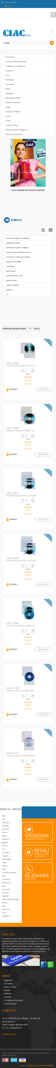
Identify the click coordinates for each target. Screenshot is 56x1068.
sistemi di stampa (12, 125)
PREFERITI (11, 389)
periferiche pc (11, 271)
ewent (4, 835)
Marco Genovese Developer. (41, 1065)
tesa (4, 906)
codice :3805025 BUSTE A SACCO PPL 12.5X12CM (21, 494)
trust (4, 912)
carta (7, 75)
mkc (4, 876)
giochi (8, 89)
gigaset (5, 842)
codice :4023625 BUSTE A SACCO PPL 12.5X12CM (21, 559)
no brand (6, 879)
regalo (8, 107)
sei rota (5, 892)
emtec (4, 832)
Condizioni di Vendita (13, 1000)
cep (3, 819)
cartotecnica (10, 80)
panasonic (6, 882)
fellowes (5, 839)
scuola (8, 116)
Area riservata (10, 1003)
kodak (4, 866)
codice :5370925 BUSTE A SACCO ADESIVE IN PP (20, 689)
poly (4, 886)
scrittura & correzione (13, 111)
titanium (5, 909)
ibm (3, 849)
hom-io (5, 845)
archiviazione (10, 57)
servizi (8, 120)
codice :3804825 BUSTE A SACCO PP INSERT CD (20, 429)
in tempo (6, 852)
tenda (4, 902)
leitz (4, 869)
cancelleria (9, 70)
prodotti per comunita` (13, 102)
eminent (5, 829)
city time (5, 822)
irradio (5, 856)
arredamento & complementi (15, 66)
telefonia (9, 290)
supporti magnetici (12, 285)
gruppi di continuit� (13, 262)
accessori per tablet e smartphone (18, 238)
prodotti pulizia (11, 280)
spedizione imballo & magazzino (17, 130)
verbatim (6, 916)
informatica (9, 93)
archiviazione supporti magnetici (17, 248)
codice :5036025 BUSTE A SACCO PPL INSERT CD (20, 624)
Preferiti (7, 993)
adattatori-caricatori (13, 243)
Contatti (7, 997)
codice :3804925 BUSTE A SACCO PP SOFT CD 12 (20, 364)
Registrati (8, 980)
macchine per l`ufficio (13, 98)
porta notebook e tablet (14, 276)
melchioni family (9, 872)
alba (4, 815)
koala (4, 862)
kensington (7, 859)
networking (10, 266)
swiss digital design (10, 899)
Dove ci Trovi (9, 987)
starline (5, 896)
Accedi (7, 990)
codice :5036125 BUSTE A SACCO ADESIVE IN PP (20, 754)
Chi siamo (8, 983)
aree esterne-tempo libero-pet (16, 61)
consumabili (10, 84)
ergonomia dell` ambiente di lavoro (18, 252)
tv (6, 294)
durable (5, 825)
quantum (6, 889)
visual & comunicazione (14, 134)
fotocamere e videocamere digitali (18, 257)
